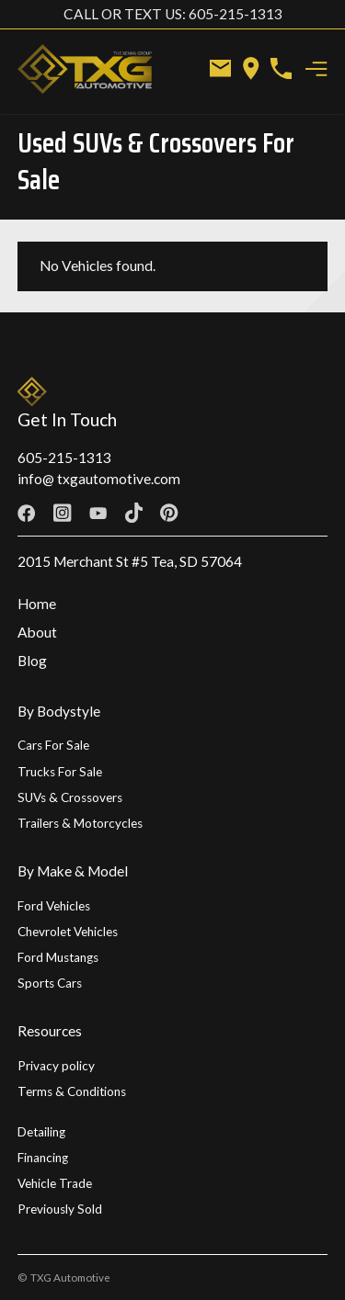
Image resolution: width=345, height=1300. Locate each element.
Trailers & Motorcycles (80, 823)
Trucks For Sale (59, 771)
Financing (42, 1157)
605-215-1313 (64, 457)
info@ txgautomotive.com (98, 478)
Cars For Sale (53, 745)
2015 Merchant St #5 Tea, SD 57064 (129, 561)
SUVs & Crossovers (69, 797)
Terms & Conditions (71, 1091)
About (37, 632)
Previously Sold (59, 1209)
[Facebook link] (26, 513)
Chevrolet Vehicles (67, 931)
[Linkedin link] (240, 513)
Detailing (41, 1132)
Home (36, 603)
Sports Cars (49, 983)
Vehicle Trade (54, 1183)
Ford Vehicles (53, 906)
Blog (32, 660)
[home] (92, 69)
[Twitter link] (204, 513)
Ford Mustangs (57, 957)
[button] (317, 68)
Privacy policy (56, 1065)
